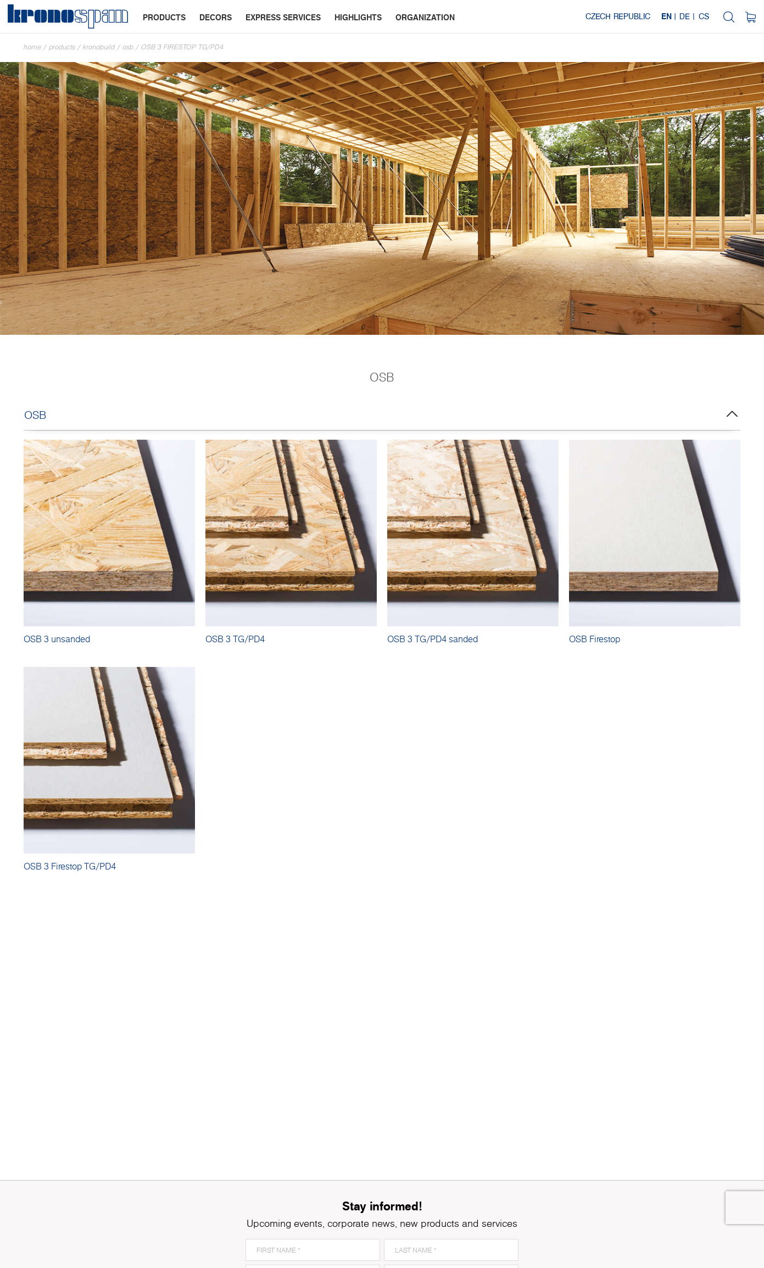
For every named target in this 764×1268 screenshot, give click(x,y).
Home (32, 47)
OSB (127, 47)
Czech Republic (617, 16)
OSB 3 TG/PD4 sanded (432, 639)
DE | (687, 16)
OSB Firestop (594, 639)
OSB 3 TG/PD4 (235, 639)
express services (283, 17)
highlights (358, 17)
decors (215, 17)
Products (62, 47)
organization (425, 17)
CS (704, 16)
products (164, 17)
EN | (668, 16)
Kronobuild (99, 47)
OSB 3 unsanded (57, 639)
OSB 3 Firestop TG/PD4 (182, 47)
